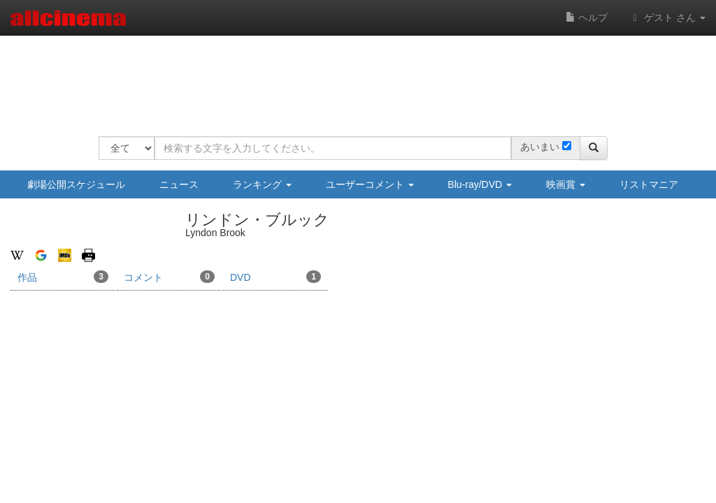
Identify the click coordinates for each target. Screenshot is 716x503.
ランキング (262, 184)
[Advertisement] (353, 76)
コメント (169, 276)
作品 (62, 276)
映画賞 (565, 184)
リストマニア (649, 184)
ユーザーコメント (370, 184)
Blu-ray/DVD (480, 184)
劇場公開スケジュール (76, 184)
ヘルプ (587, 17)
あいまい (539, 147)
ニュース (179, 184)
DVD (275, 276)
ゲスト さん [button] (667, 17)
